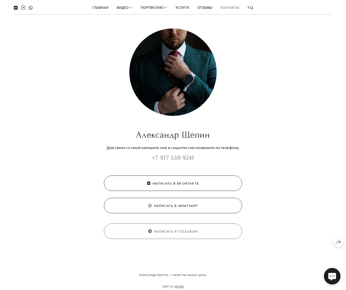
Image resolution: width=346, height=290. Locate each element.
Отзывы (204, 7)
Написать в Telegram (173, 232)
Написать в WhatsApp (173, 205)
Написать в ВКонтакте (173, 183)
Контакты (230, 7)
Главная (100, 7)
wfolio (179, 287)
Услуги (182, 7)
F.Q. (251, 7)
